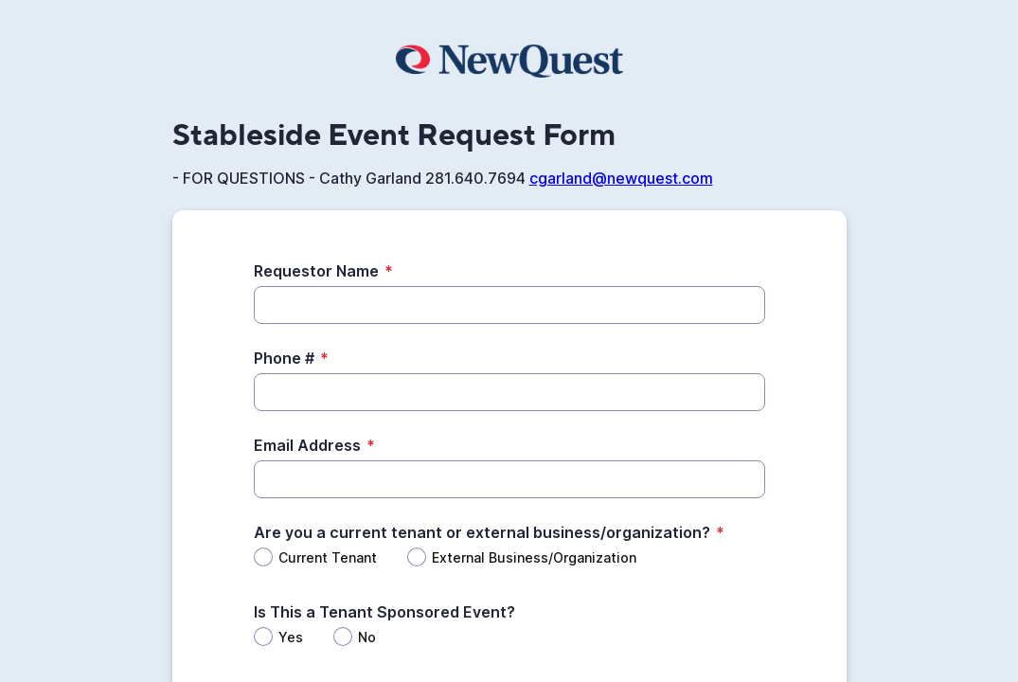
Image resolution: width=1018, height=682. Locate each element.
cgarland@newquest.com (621, 178)
